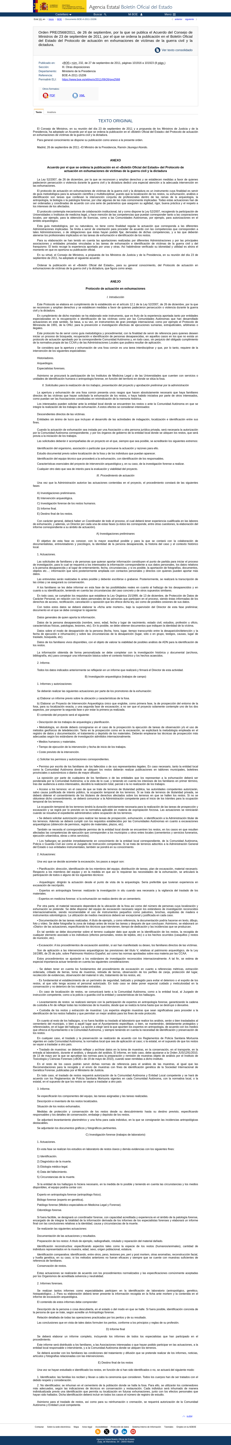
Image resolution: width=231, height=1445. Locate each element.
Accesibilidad (101, 1427)
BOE (59, 19)
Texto (39, 112)
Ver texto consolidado (177, 50)
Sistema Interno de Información (146, 1427)
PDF (52, 95)
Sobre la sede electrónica (58, 1427)
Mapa (76, 1427)
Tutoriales (168, 1427)
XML (82, 95)
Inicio (51, 19)
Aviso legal (87, 1427)
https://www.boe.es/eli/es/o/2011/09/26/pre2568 (91, 79)
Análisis (51, 112)
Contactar (39, 1427)
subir (190, 1416)
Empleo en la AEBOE (186, 1427)
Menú (170, 14)
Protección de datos (120, 1427)
